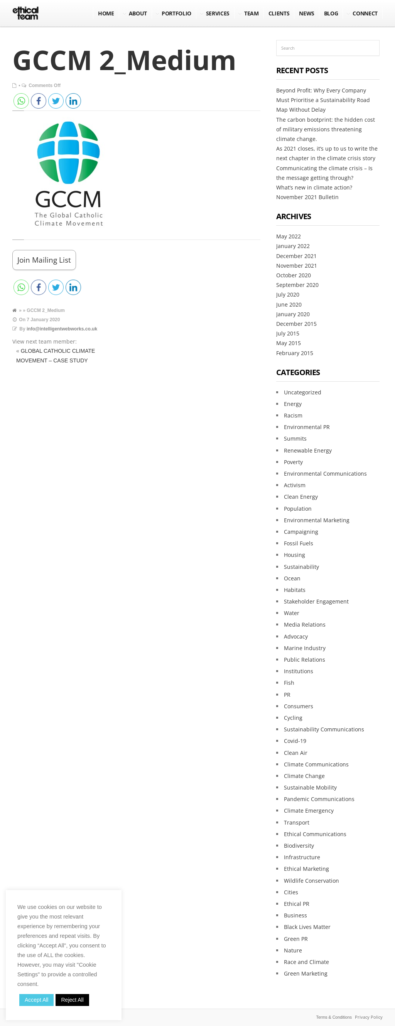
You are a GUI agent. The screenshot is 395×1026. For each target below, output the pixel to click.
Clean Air (295, 752)
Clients (279, 13)
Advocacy (296, 636)
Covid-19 (295, 740)
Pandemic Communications (319, 799)
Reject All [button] (72, 1000)
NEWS (306, 13)
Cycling (293, 717)
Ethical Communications (315, 834)
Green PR (296, 938)
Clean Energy (301, 496)
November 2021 (296, 265)
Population (298, 508)
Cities (291, 892)
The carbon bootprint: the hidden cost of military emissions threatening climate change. (325, 129)
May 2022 (288, 236)
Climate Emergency (309, 810)
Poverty (293, 462)
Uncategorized (302, 392)
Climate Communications (316, 764)
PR (287, 694)
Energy (293, 403)
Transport (296, 822)
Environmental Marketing (316, 520)
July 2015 (287, 333)
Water (291, 613)
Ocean (292, 578)
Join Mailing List (44, 260)
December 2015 (296, 323)
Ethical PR (296, 903)
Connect (365, 13)
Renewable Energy (308, 450)
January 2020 (293, 314)
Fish (289, 682)
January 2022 (293, 246)
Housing (294, 554)
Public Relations (304, 659)
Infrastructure (302, 857)
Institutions (298, 671)
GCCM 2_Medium (124, 59)
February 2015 (294, 353)
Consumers (298, 706)
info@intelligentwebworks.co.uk (62, 329)
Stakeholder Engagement (316, 601)
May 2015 (288, 343)
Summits (295, 438)
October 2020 (293, 275)
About (138, 13)
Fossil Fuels (298, 543)
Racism (293, 415)
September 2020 (297, 284)
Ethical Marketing (306, 868)
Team (251, 13)
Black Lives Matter (307, 926)
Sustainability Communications (324, 729)
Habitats (295, 589)
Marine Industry (305, 648)
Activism (295, 485)
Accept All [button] (36, 1000)
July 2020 (287, 294)
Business (295, 915)
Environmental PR (307, 427)
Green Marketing (305, 973)
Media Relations (305, 624)
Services (218, 13)
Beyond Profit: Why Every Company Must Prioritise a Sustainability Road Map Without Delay (323, 100)
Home (106, 13)
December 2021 (296, 256)
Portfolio (176, 13)
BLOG (331, 13)
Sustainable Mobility (310, 787)
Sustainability (301, 566)
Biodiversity (299, 845)
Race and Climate (306, 962)
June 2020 (289, 304)
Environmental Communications (325, 473)
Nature (293, 950)
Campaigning (301, 531)
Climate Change (304, 776)
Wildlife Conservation (311, 880)
